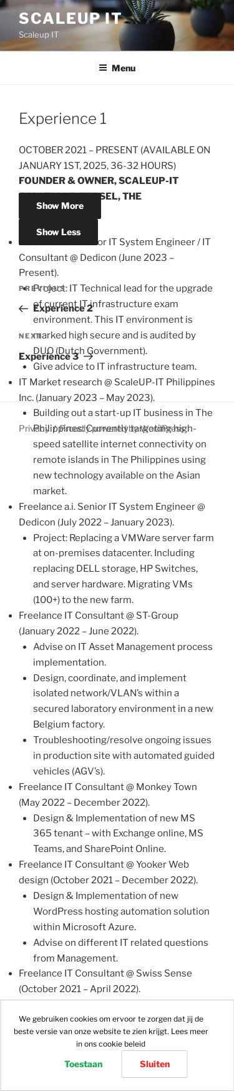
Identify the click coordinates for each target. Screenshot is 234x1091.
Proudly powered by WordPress (122, 428)
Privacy (34, 428)
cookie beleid (122, 1043)
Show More (60, 205)
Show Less (58, 231)
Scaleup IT (71, 18)
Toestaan (83, 1063)
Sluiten (155, 1063)
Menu (117, 68)
